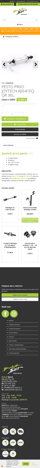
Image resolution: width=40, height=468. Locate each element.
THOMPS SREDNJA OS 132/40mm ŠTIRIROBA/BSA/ (10, 245)
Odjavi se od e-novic (20, 299)
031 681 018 (9, 383)
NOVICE (11, 320)
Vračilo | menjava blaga (16, 345)
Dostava (11, 337)
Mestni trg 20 (8, 379)
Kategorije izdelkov (10, 36)
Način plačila (13, 341)
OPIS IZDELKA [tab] (8, 145)
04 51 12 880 (9, 385)
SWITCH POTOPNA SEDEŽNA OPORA (30, 209)
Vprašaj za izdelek (20, 134)
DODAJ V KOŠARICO (16, 118)
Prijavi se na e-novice (20, 295)
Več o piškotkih (34, 464)
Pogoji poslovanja (14, 324)
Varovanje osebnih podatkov (17, 349)
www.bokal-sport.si (13, 389)
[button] (35, 64)
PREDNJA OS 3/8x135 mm (10, 209)
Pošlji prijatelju (20, 129)
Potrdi (26, 464)
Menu (20, 24)
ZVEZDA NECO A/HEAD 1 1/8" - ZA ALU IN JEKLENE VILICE (30, 246)
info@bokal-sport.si (13, 387)
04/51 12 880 (16, 176)
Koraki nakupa (13, 333)
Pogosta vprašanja (14, 329)
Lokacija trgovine (14, 353)
